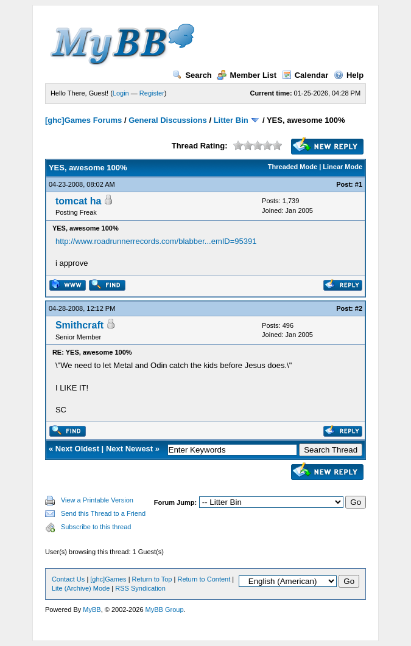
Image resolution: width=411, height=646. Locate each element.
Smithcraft (79, 325)
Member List (246, 75)
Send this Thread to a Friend (103, 513)
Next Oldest (77, 448)
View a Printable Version (97, 500)
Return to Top (152, 579)
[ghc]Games (108, 579)
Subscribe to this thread (96, 526)
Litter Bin (231, 120)
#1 (358, 184)
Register (151, 93)
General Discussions (167, 120)
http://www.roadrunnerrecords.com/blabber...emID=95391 (156, 241)
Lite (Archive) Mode (81, 588)
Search (191, 75)
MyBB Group (165, 609)
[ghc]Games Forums (83, 120)
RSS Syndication (140, 588)
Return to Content (203, 579)
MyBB (91, 609)
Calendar (305, 75)
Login (121, 93)
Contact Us (68, 579)
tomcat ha (78, 201)
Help (349, 75)
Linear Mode (342, 166)
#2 (358, 308)
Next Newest (129, 448)
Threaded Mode (292, 166)
